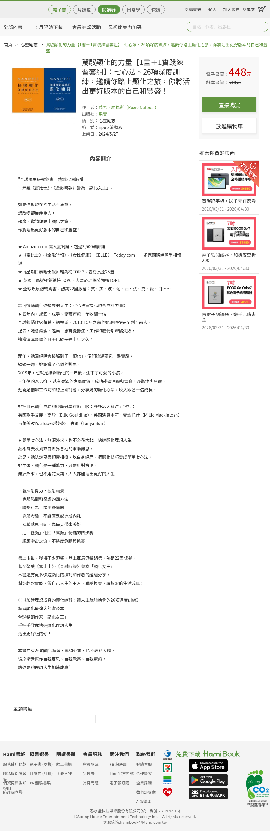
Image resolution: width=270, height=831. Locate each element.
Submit (263, 27)
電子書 (59, 9)
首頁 (8, 44)
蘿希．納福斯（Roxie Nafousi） (129, 107)
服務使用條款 (14, 764)
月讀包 (84, 9)
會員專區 (91, 764)
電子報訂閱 (119, 783)
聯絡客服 (144, 764)
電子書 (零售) (41, 764)
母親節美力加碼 (125, 27)
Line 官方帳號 (122, 773)
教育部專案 (146, 792)
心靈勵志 (29, 44)
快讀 (155, 9)
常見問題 (91, 783)
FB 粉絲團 (118, 764)
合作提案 (144, 773)
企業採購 (144, 783)
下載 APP (64, 773)
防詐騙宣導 (13, 792)
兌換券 (248, 8)
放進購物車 (229, 126)
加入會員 (231, 8)
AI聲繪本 (143, 801)
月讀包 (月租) (41, 773)
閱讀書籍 (192, 8)
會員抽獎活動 (86, 27)
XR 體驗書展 (40, 783)
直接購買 (229, 105)
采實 (103, 114)
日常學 (133, 9)
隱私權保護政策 (14, 775)
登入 (212, 8)
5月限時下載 (49, 27)
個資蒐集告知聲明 (14, 784)
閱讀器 (109, 9)
